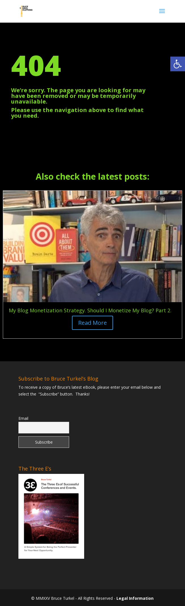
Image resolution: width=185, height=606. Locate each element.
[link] (177, 64)
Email (23, 418)
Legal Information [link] (135, 598)
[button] (162, 15)
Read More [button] (92, 322)
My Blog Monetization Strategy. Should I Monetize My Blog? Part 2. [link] (90, 310)
